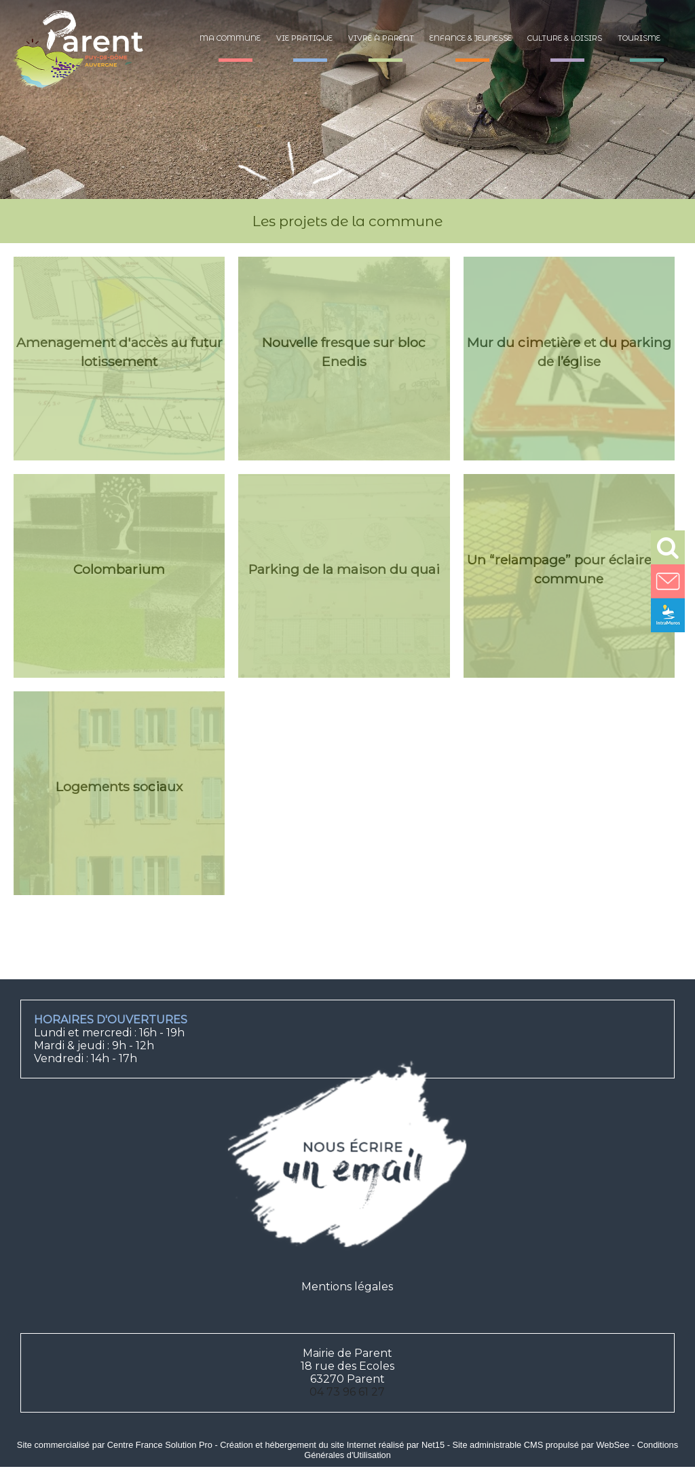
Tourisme (639, 38)
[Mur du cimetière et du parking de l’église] (569, 358)
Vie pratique (304, 38)
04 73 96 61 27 (347, 1391)
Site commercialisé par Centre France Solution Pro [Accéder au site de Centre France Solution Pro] (114, 1445)
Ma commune (230, 38)
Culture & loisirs (564, 38)
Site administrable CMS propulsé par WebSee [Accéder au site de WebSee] (540, 1445)
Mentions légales (347, 1286)
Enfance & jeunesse (471, 38)
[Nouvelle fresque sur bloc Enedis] (343, 358)
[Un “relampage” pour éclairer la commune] (569, 576)
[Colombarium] (119, 576)
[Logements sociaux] (119, 793)
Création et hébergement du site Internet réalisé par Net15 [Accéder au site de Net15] (332, 1445)
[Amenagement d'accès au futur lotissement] (119, 358)
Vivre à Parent (381, 38)
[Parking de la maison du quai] (343, 576)
